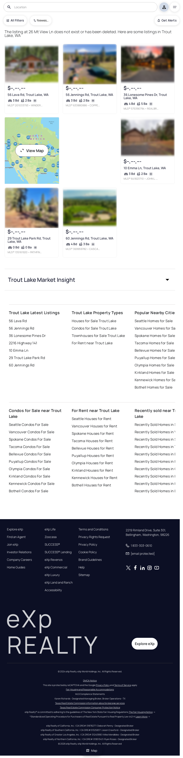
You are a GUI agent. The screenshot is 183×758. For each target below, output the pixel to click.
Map (91, 750)
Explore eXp (15, 529)
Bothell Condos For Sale (28, 491)
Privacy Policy (87, 544)
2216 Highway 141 (23, 343)
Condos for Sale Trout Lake (94, 328)
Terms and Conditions (93, 529)
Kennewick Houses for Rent (95, 477)
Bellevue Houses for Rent (93, 448)
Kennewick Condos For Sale (32, 483)
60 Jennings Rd (21, 365)
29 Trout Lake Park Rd (27, 357)
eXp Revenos (53, 559)
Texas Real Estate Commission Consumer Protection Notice (90, 707)
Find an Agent (16, 536)
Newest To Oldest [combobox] (43, 20)
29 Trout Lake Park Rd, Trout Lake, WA (29, 240)
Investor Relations (19, 552)
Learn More (141, 716)
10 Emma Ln (18, 350)
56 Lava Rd (18, 320)
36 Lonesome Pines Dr (27, 335)
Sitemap (84, 574)
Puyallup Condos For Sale (30, 461)
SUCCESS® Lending (58, 552)
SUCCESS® (52, 544)
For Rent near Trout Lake (92, 343)
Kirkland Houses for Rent (92, 470)
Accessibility (53, 590)
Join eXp (12, 544)
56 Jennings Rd (21, 328)
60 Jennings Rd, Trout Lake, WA (89, 238)
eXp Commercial (56, 567)
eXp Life (50, 529)
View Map (32, 150)
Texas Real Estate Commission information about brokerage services (90, 703)
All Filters (15, 20)
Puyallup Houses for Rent (93, 455)
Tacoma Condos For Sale (29, 446)
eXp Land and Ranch (59, 582)
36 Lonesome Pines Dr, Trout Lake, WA (145, 96)
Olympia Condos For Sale (29, 468)
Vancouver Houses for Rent (94, 426)
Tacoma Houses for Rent (92, 440)
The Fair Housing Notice (141, 712)
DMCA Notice (90, 680)
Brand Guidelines (90, 559)
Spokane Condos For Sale (30, 439)
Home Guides (16, 567)
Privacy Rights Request (94, 536)
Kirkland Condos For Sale (29, 476)
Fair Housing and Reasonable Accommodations (90, 689)
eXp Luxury (52, 574)
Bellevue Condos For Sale (30, 454)
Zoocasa (51, 536)
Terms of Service (122, 685)
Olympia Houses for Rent (92, 463)
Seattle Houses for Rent (91, 418)
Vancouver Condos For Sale (31, 432)
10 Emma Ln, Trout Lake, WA (145, 168)
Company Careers (19, 559)
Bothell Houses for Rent (91, 485)
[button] (90, 279)
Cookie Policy (87, 552)
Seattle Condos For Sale (29, 424)
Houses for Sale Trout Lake (94, 320)
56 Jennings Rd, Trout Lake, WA (89, 94)
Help (81, 567)
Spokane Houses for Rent (93, 433)
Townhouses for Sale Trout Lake (98, 335)
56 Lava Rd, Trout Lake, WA (28, 94)
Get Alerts (167, 20)
